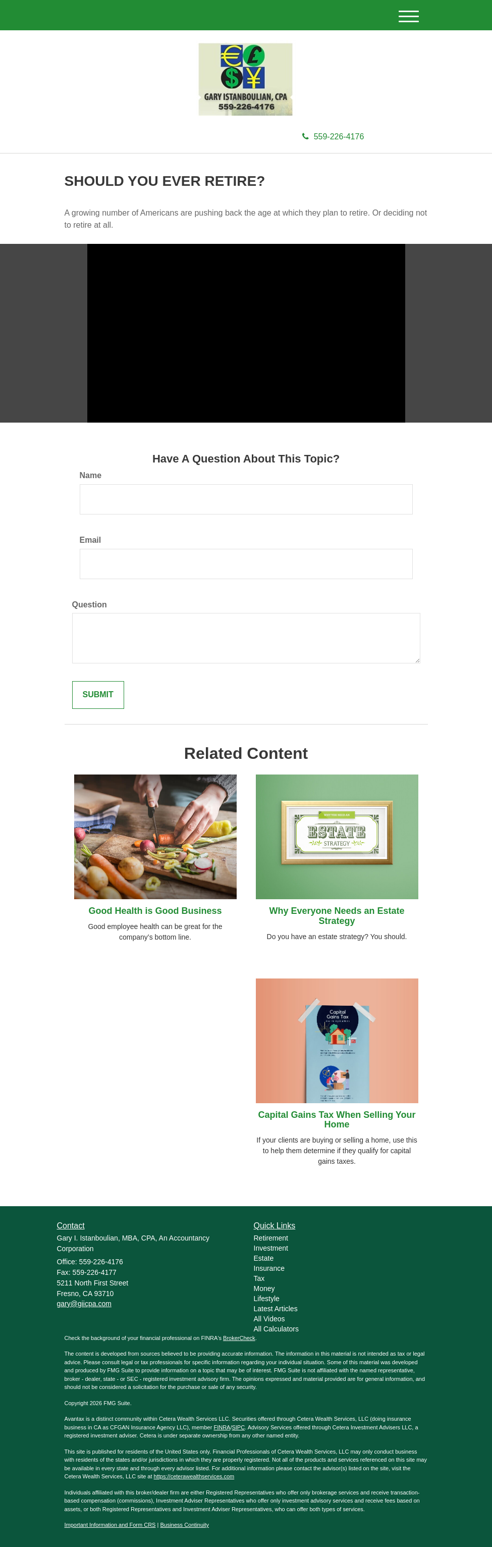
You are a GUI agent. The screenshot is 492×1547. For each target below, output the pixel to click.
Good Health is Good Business (155, 911)
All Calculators (276, 1329)
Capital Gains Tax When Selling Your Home (336, 1120)
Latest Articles (276, 1309)
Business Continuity (184, 1525)
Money (264, 1288)
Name (91, 475)
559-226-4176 (333, 136)
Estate (264, 1258)
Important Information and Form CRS (110, 1525)
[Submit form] (98, 695)
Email (90, 540)
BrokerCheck (239, 1338)
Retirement (271, 1238)
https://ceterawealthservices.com (194, 1476)
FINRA (221, 1427)
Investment (271, 1248)
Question (89, 604)
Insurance (269, 1268)
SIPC (238, 1427)
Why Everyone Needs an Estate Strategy (336, 916)
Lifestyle (267, 1299)
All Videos (269, 1319)
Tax (259, 1278)
